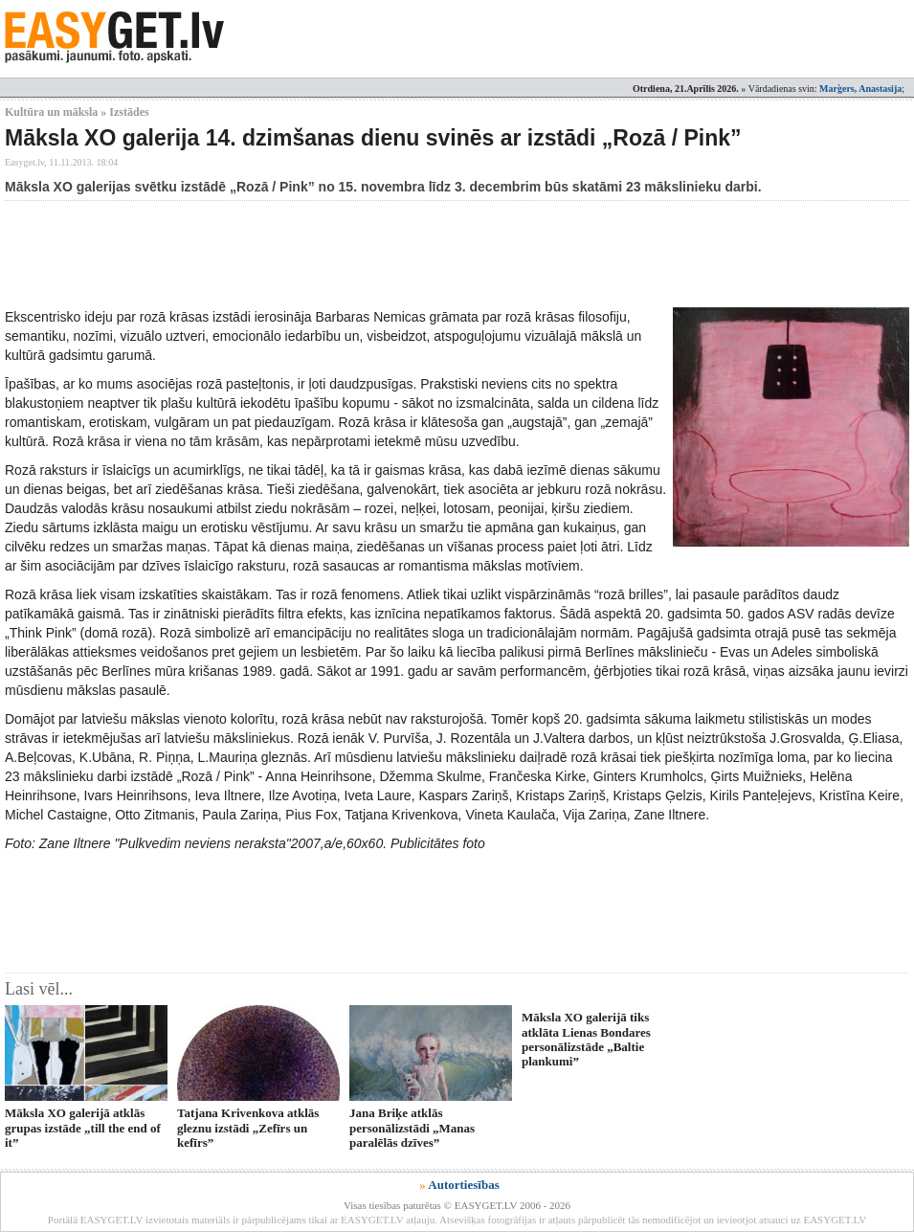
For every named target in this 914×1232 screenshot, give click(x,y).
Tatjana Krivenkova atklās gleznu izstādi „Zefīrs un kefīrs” (248, 1128)
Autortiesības (463, 1184)
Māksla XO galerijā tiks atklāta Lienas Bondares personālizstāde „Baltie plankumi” (586, 1039)
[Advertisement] (353, 254)
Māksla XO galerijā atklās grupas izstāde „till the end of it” (83, 1128)
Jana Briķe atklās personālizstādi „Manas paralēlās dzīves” (412, 1128)
